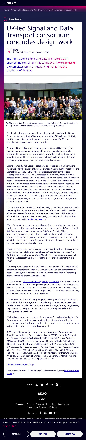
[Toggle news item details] (5, 19)
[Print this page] (42, 384)
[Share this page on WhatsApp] (57, 384)
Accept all (70, 434)
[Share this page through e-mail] (37, 384)
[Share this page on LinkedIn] (52, 384)
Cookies (30, 404)
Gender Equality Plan (60, 404)
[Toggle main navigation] (4, 3)
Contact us (19, 404)
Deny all (43, 434)
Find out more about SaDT (19, 364)
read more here (34, 219)
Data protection (42, 404)
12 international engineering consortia (41, 281)
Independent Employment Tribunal (42, 407)
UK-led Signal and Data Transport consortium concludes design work (47, 10)
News (13, 10)
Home (6, 10)
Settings (16, 434)
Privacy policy (9, 426)
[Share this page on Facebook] (47, 384)
